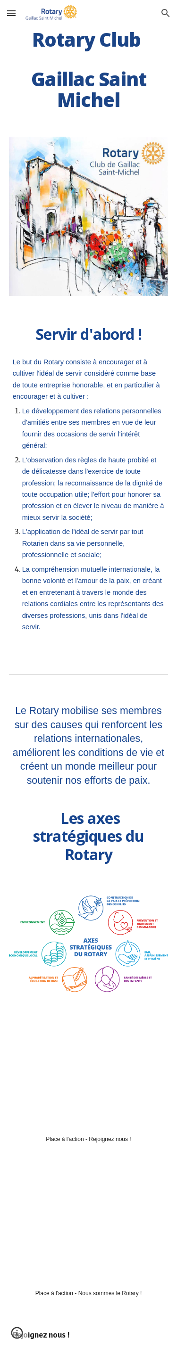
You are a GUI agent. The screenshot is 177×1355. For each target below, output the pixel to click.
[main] (89, 69)
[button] (11, 13)
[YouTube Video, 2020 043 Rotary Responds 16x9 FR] (89, 1227)
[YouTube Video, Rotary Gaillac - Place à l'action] (89, 1073)
